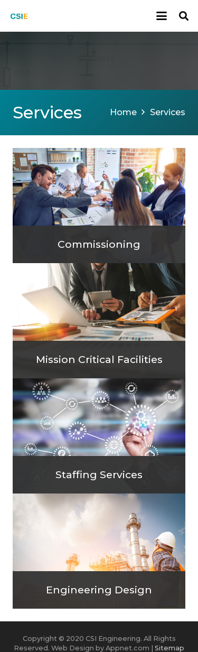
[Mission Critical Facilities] (99, 320)
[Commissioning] (99, 205)
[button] (161, 16)
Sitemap (169, 648)
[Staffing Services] (99, 435)
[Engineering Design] (99, 551)
